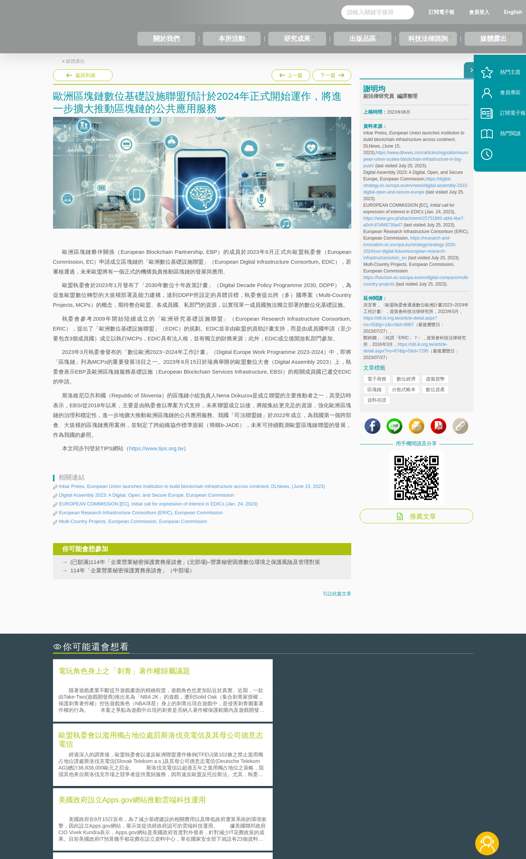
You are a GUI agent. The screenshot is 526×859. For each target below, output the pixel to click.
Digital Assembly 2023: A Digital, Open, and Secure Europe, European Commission (146, 495)
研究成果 (297, 38)
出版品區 (362, 38)
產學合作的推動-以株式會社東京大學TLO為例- (325, 779)
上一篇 (291, 73)
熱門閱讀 (501, 153)
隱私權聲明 (267, 819)
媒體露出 (493, 38)
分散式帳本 (404, 395)
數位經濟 (406, 384)
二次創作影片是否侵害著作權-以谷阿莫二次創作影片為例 (127, 748)
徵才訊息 (310, 819)
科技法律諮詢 (428, 38)
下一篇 (332, 73)
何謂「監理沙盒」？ (293, 748)
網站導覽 (310, 829)
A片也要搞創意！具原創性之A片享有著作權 (322, 759)
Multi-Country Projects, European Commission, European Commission (133, 521)
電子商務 (376, 384)
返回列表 (85, 75)
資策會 (367, 819)
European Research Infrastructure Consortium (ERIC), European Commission (141, 512)
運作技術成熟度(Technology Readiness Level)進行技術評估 (130, 769)
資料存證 (376, 405)
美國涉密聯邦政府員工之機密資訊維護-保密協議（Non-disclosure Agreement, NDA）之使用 (152, 779)
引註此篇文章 (337, 593)
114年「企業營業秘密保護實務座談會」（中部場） (133, 570)
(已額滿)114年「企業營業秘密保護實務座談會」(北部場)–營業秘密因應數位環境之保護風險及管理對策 (195, 562)
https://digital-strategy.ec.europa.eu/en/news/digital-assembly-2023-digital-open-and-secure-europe (415, 191)
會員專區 (501, 113)
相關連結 (410, 819)
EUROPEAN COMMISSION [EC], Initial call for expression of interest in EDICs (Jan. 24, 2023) (158, 504)
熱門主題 (501, 92)
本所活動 (232, 38)
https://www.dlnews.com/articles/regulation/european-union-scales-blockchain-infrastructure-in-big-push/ (415, 165)
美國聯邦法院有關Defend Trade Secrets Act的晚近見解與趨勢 (133, 759)
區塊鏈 (374, 395)
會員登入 (479, 12)
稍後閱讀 (504, 174)
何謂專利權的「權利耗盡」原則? (308, 769)
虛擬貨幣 (435, 384)
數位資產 (435, 395)
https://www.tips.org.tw (156, 448)
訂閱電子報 (441, 12)
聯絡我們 (265, 829)
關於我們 (166, 38)
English (513, 12)
